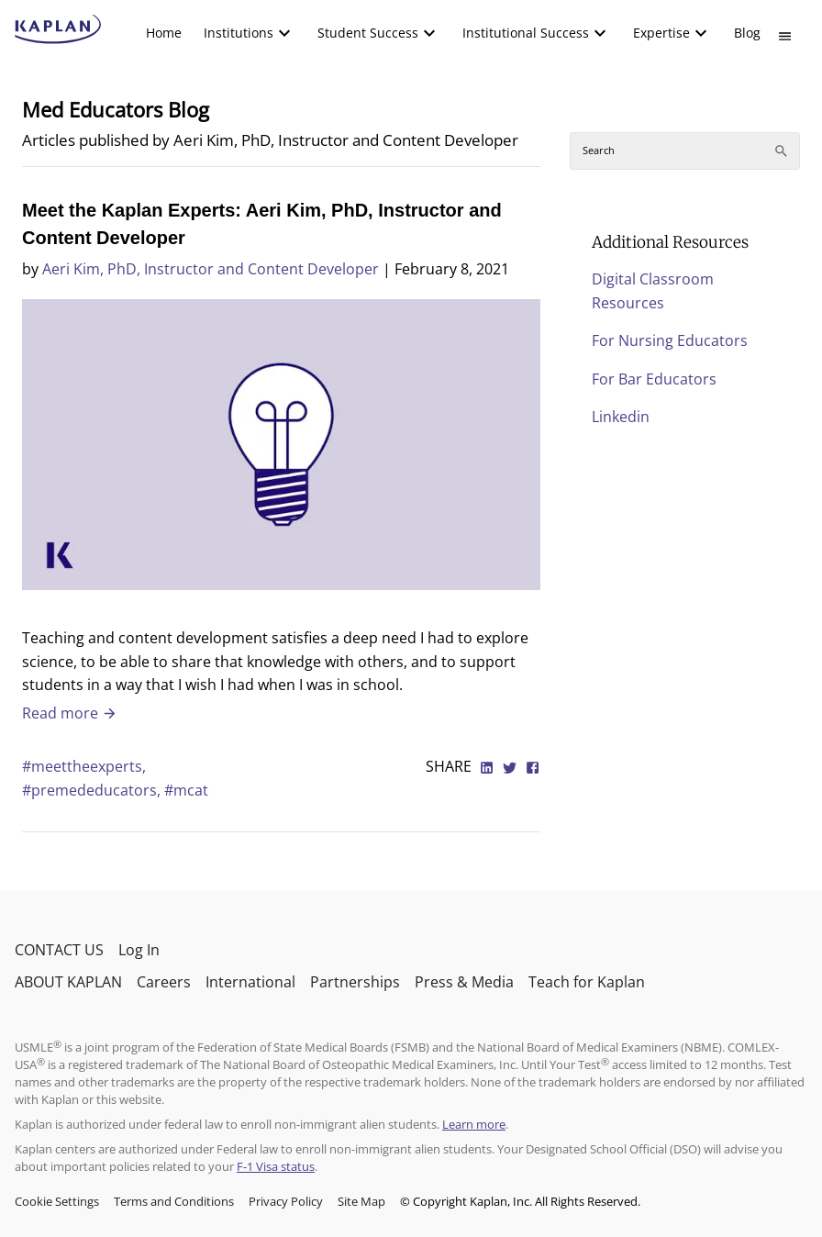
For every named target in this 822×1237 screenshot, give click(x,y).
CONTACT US (59, 950)
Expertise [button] (661, 32)
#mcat (186, 790)
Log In (139, 950)
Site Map (361, 1201)
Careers (164, 982)
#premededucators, (93, 790)
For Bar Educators (654, 379)
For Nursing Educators (670, 340)
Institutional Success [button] (525, 32)
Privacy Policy (286, 1201)
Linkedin (621, 417)
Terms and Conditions (174, 1201)
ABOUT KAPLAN (68, 982)
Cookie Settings (57, 1201)
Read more (69, 713)
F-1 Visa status (276, 1166)
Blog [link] (747, 32)
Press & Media (464, 982)
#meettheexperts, (84, 766)
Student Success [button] (367, 32)
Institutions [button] (238, 32)
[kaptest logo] (58, 29)
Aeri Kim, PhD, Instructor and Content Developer (210, 269)
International (250, 982)
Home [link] (164, 32)
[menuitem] (164, 33)
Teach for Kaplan (586, 982)
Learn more (473, 1124)
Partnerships (355, 982)
